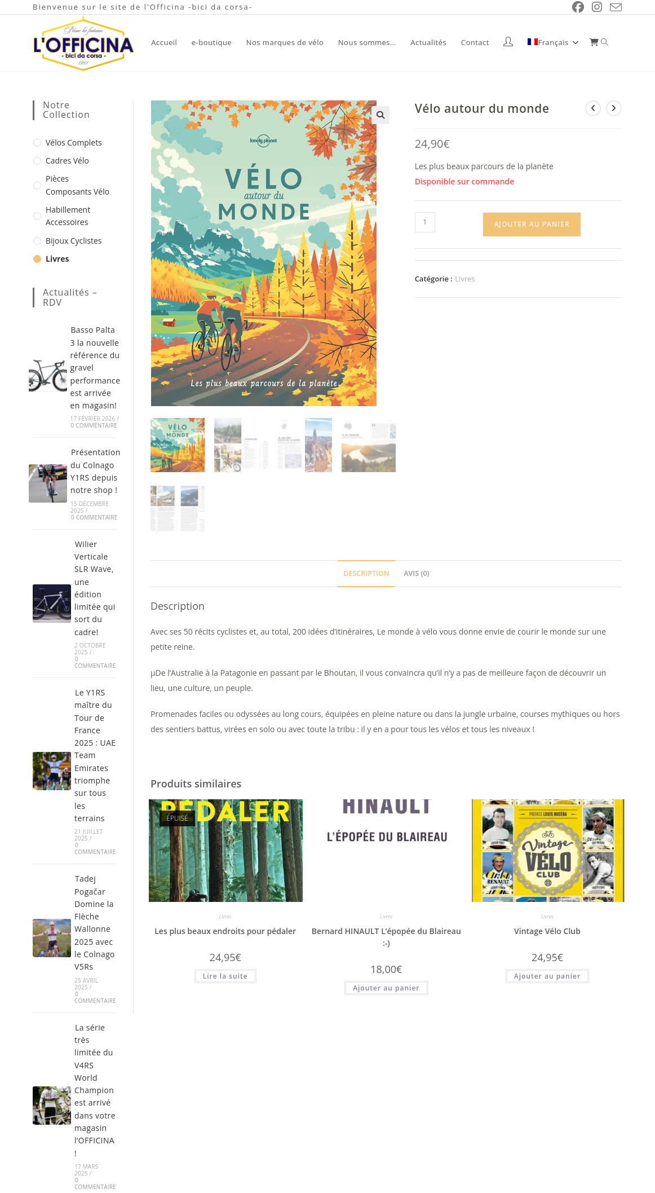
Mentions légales (566, 1187)
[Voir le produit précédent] (595, 107)
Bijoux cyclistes (71, 233)
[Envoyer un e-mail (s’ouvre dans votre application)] (614, 7)
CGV (614, 1187)
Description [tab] (367, 570)
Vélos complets (71, 140)
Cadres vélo (65, 158)
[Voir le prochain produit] (614, 107)
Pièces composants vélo (78, 181)
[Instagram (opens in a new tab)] (598, 7)
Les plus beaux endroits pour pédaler (225, 928)
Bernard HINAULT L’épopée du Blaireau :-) (386, 934)
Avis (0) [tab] (415, 570)
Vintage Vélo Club (547, 928)
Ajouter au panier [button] (386, 985)
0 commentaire (95, 418)
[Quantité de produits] (425, 220)
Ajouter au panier (532, 222)
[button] (381, 113)
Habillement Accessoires (66, 210)
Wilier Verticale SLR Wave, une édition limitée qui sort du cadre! (95, 574)
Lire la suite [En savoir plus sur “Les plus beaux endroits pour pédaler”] (225, 973)
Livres (464, 277)
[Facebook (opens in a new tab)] (581, 7)
